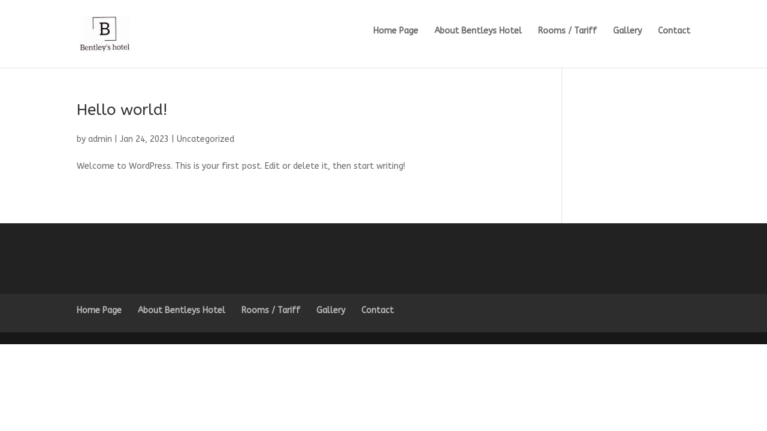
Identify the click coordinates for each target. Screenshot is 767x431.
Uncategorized (205, 139)
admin (100, 139)
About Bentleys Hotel (478, 31)
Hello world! (122, 110)
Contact (674, 31)
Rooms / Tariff (567, 31)
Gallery (627, 31)
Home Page (395, 31)
